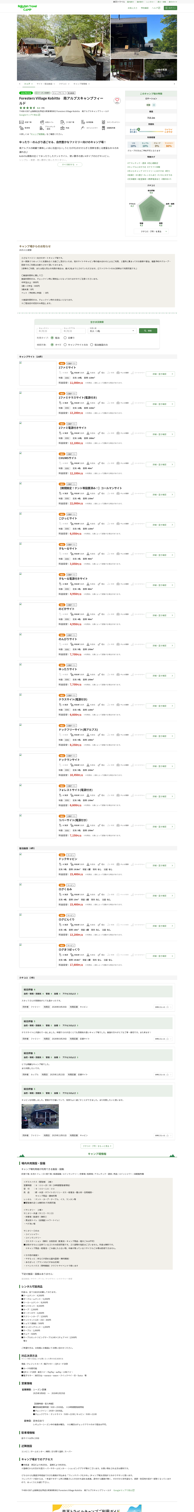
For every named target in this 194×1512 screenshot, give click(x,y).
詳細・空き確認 (163, 373)
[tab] (23, 84)
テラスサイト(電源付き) (73, 678)
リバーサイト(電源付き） (74, 791)
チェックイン (44, 328)
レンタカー (150, 2)
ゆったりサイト (68, 650)
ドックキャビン (68, 828)
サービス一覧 (23, 1507)
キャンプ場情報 (38, 134)
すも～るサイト (68, 537)
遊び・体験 (162, 2)
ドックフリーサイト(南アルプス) (78, 707)
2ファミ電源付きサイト (73, 424)
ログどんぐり (67, 885)
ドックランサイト (69, 735)
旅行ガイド (173, 2)
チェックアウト (69, 328)
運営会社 (110, 1492)
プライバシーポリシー (36, 1492)
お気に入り (132, 8)
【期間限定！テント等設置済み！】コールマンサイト (90, 480)
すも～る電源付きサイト (73, 565)
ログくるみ (65, 857)
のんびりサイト (68, 622)
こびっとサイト (68, 509)
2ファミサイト (67, 367)
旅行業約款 (53, 1492)
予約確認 (145, 8)
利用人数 (93, 328)
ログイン (170, 8)
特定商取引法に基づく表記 (84, 1492)
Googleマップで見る (29, 114)
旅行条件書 (65, 1492)
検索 (148, 330)
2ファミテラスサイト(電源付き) (78, 396)
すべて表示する (70, 164)
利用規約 (21, 1492)
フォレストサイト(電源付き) (76, 763)
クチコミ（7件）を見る (154, 231)
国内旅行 (130, 2)
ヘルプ (156, 8)
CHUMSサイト (68, 452)
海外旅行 (140, 2)
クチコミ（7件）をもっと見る (97, 1107)
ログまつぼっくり (69, 913)
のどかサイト (67, 593)
